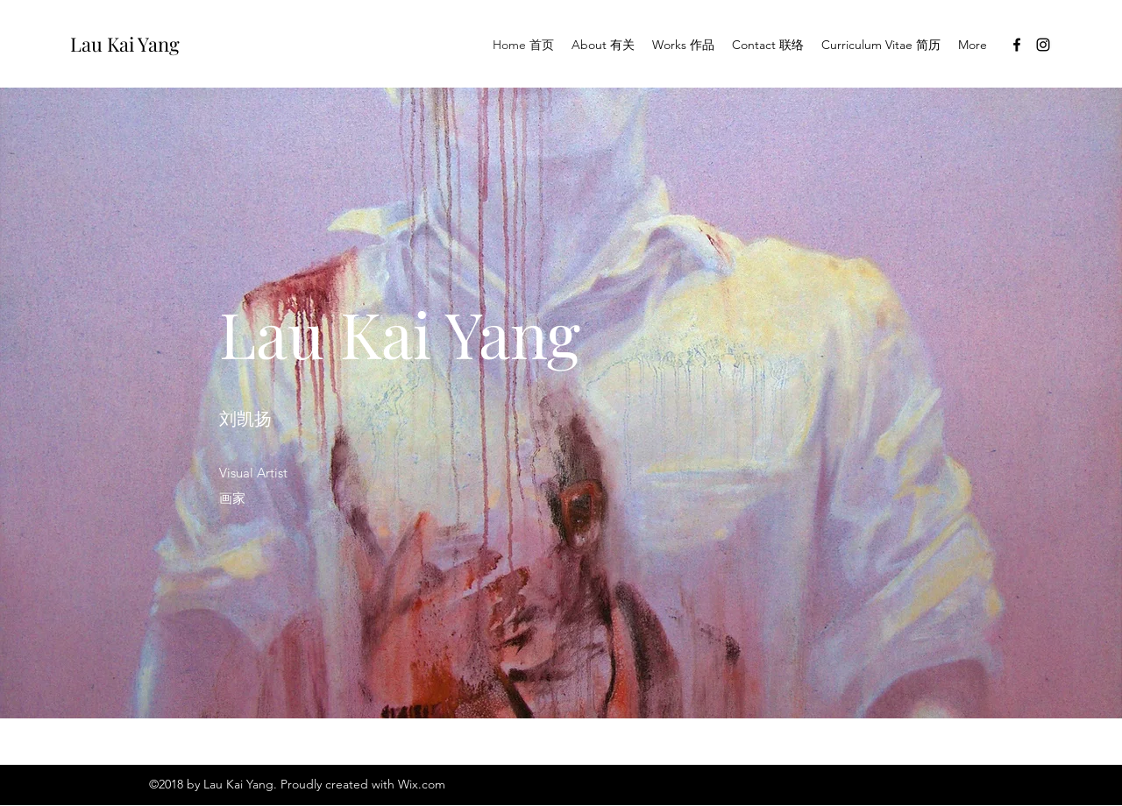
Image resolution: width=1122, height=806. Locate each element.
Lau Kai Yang (125, 44)
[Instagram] (1043, 44)
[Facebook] (1017, 44)
